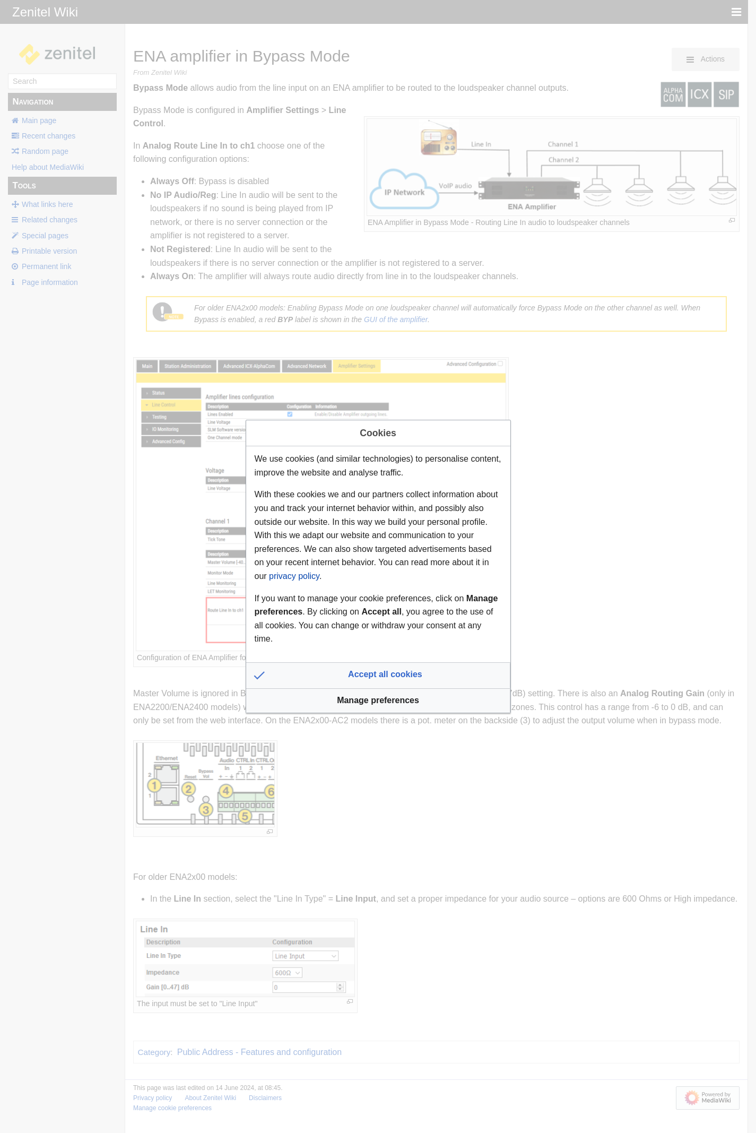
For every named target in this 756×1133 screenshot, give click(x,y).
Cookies (378, 433)
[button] (378, 675)
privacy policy (294, 576)
